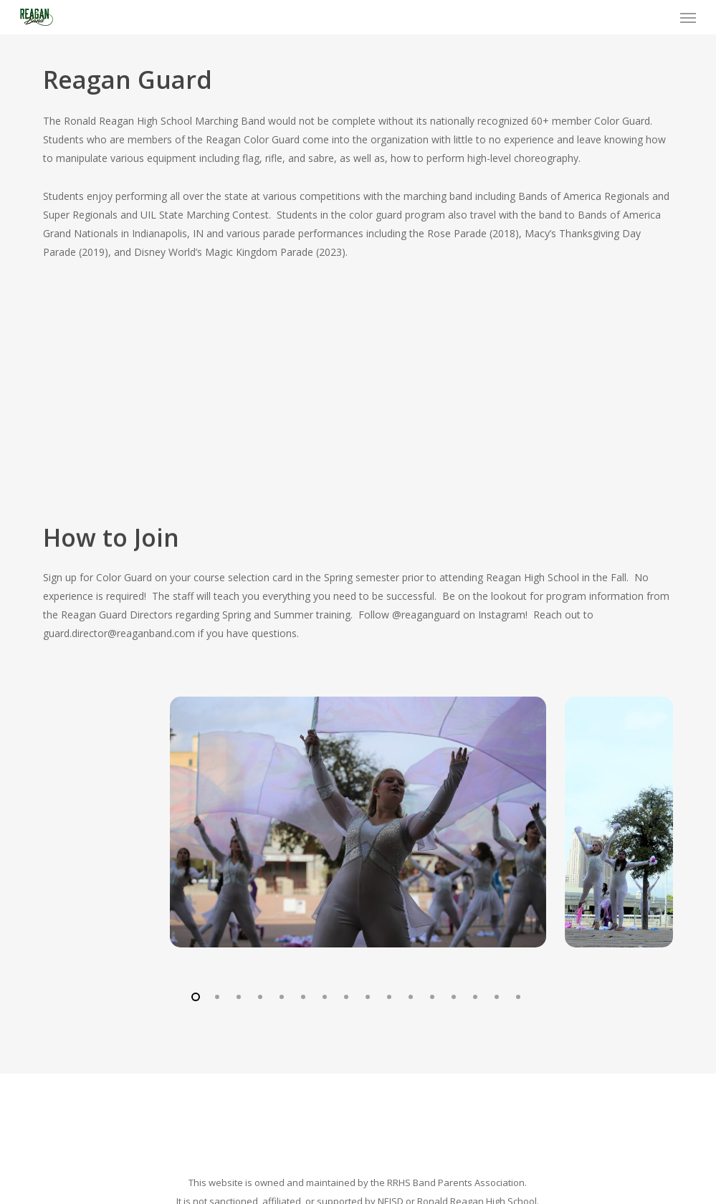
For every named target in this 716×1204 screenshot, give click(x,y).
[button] (688, 17)
